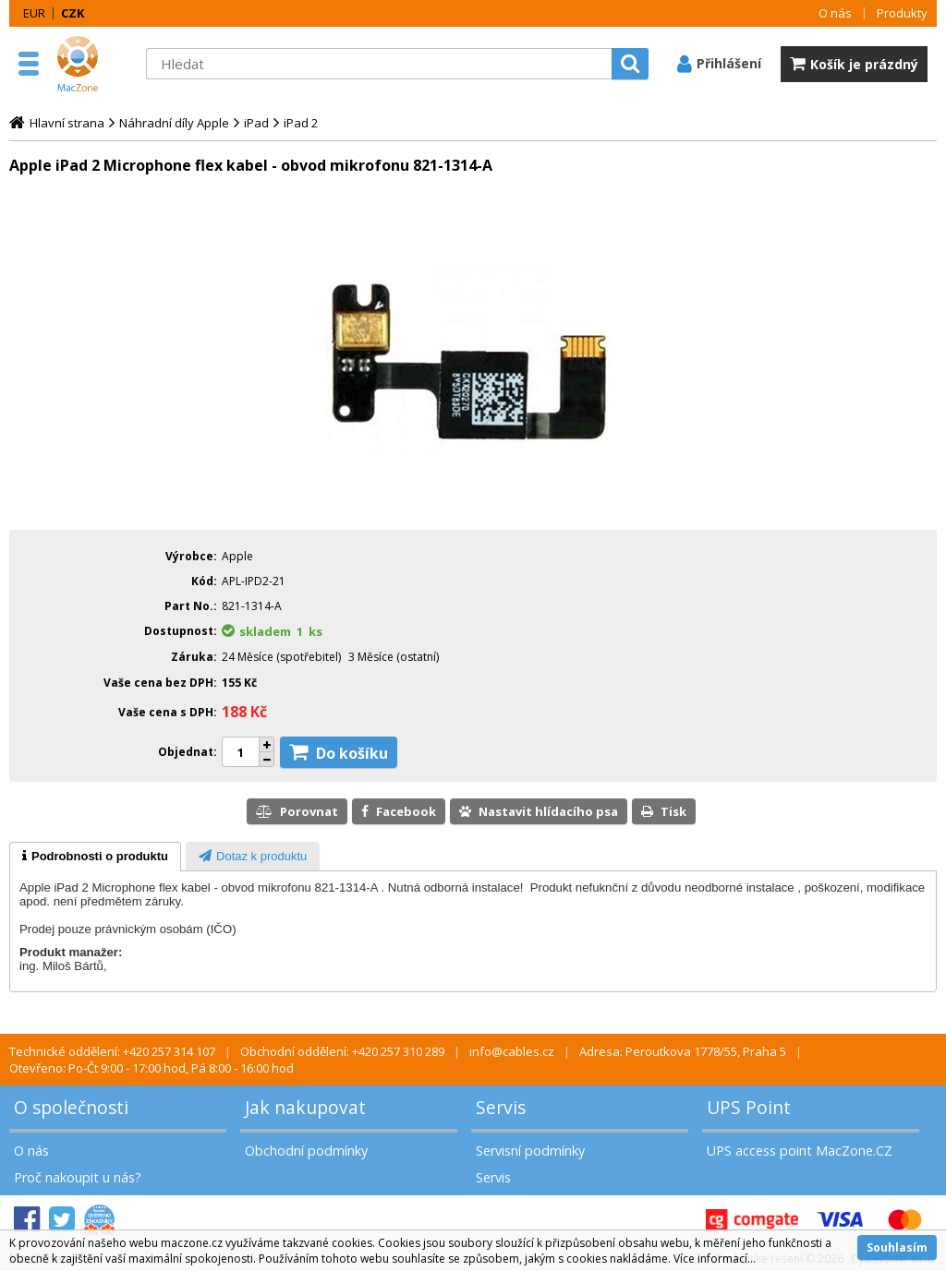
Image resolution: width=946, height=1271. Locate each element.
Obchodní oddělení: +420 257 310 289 (342, 1051)
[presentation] (95, 856)
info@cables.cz (511, 1051)
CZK (72, 13)
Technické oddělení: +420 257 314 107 (112, 1051)
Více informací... (714, 1258)
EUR (34, 13)
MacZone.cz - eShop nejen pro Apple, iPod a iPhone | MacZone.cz (92, 63)
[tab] (95, 856)
